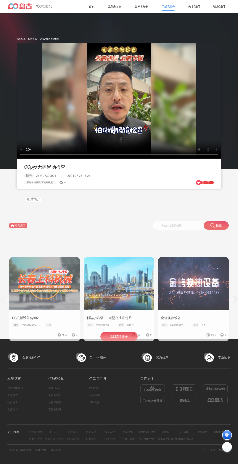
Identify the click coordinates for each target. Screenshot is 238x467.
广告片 (54, 431)
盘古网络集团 (15, 388)
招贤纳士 (12, 402)
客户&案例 (141, 6)
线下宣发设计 (165, 438)
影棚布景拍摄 (221, 431)
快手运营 (109, 438)
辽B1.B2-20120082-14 (216, 449)
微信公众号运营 (54, 438)
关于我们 (194, 6)
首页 (92, 6)
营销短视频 (35, 431)
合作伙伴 (12, 409)
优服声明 (94, 395)
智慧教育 (72, 431)
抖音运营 (91, 438)
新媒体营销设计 (184, 438)
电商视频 (128, 431)
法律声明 (40, 449)
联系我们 (219, 6)
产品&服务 (168, 6)
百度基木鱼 (54, 395)
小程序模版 (54, 402)
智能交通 (91, 431)
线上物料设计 (147, 438)
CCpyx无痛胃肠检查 (50, 38)
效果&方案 (115, 6)
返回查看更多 (119, 340)
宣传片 (165, 431)
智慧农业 (109, 431)
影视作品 (32, 38)
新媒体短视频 (147, 431)
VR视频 (184, 431)
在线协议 (94, 388)
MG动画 (202, 431)
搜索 (216, 229)
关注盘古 (12, 395)
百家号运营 (35, 438)
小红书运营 (72, 438)
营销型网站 (54, 409)
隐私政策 (56, 449)
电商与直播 (128, 438)
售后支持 (94, 402)
